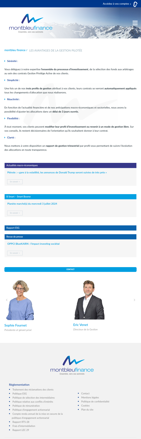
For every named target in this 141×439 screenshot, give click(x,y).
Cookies (85, 405)
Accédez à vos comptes (116, 3)
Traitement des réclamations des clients (32, 389)
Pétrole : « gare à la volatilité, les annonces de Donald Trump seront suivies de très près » (57, 172)
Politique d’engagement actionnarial (31, 409)
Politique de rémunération (26, 405)
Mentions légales (90, 397)
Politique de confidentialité (95, 401)
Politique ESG (19, 393)
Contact (70, 269)
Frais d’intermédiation (23, 425)
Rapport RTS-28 (20, 421)
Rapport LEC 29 (20, 430)
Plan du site (87, 409)
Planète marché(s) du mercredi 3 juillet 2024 (32, 203)
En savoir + (15, 181)
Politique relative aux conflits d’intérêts (32, 401)
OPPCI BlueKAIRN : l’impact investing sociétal (33, 243)
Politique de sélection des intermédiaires (33, 397)
